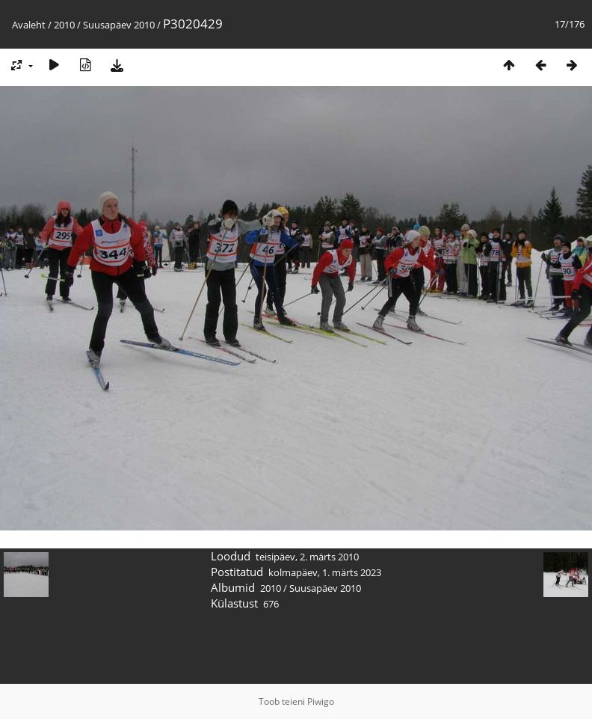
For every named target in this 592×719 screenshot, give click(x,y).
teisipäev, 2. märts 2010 (307, 556)
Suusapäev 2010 (119, 24)
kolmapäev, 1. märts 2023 (324, 572)
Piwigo (320, 701)
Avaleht (29, 24)
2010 (64, 24)
